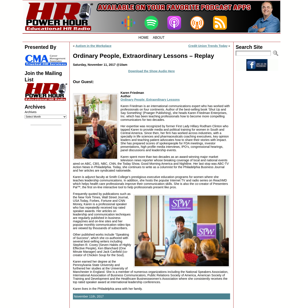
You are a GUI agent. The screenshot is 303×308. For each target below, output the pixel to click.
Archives (30, 112)
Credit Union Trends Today (208, 46)
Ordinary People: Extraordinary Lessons (150, 99)
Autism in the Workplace (93, 46)
